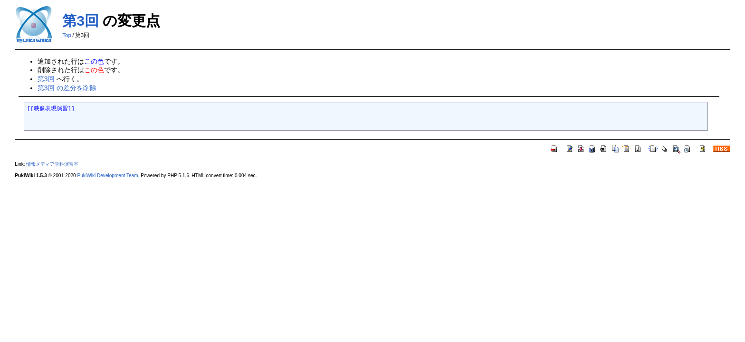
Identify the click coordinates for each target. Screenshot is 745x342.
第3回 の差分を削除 (67, 88)
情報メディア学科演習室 (52, 164)
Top (66, 35)
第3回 (80, 20)
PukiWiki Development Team (107, 175)
